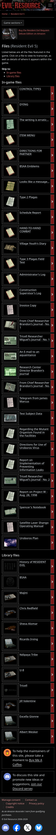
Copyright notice (15, 803)
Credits (10, 807)
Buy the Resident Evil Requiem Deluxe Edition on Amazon (34, 32)
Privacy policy (36, 803)
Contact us (31, 800)
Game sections (12, 22)
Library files (13, 76)
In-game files (14, 72)
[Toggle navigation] (50, 5)
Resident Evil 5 (17, 13)
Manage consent (11, 800)
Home (5, 13)
